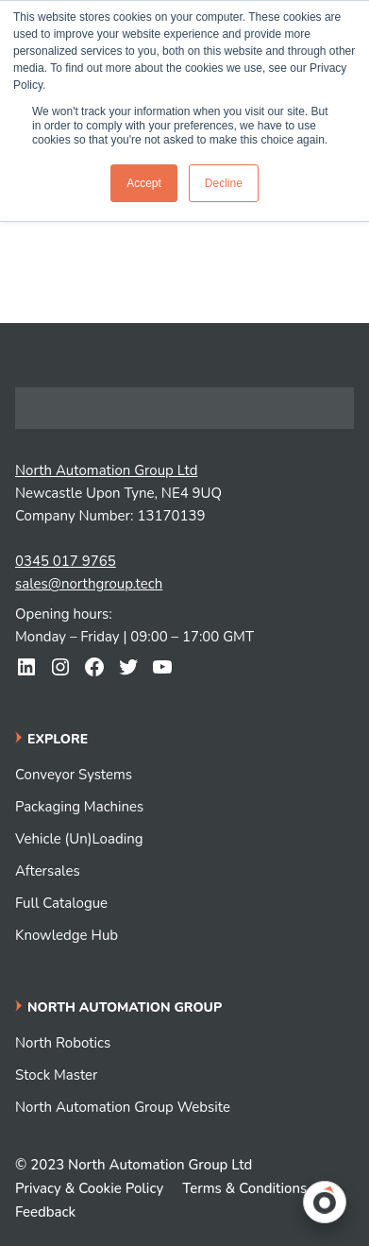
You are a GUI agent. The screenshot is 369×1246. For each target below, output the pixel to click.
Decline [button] (224, 183)
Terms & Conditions (244, 1188)
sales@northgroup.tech (88, 583)
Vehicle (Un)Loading (79, 838)
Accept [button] (143, 183)
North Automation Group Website (122, 1107)
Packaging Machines (79, 806)
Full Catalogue (61, 903)
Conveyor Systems (73, 774)
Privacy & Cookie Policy (89, 1188)
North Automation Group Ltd (106, 470)
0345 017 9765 (65, 561)
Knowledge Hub (66, 935)
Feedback (45, 1212)
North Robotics (62, 1042)
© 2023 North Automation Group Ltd (133, 1164)
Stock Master (56, 1075)
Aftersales (47, 871)
